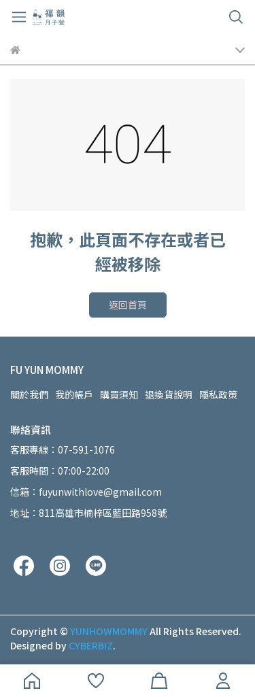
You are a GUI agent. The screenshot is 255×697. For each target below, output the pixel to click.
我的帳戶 (74, 394)
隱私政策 (218, 394)
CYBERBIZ (91, 645)
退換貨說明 (168, 394)
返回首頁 (128, 304)
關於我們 (29, 394)
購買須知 (119, 394)
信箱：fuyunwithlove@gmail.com (86, 491)
